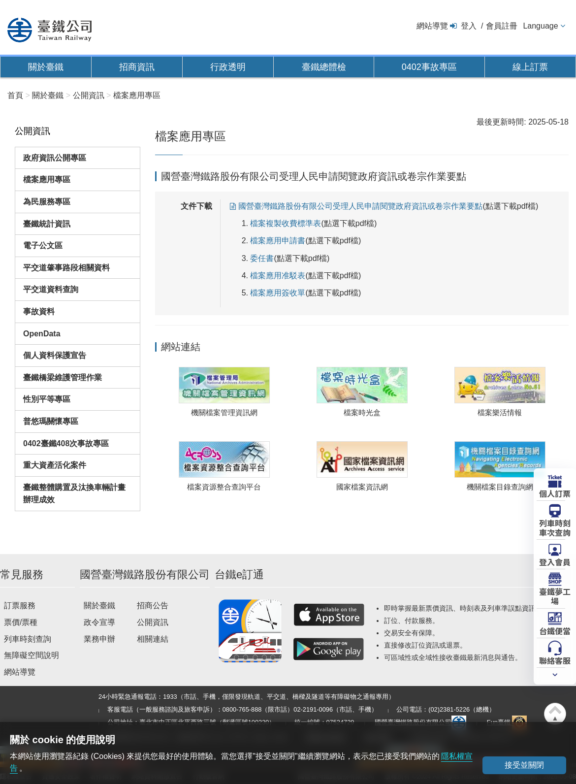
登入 (469, 26)
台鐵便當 (555, 630)
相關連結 (152, 639)
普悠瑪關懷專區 (50, 421)
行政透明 (228, 67)
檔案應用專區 (46, 179)
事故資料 (39, 311)
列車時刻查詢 (27, 639)
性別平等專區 (46, 399)
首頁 (15, 95)
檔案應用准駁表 (277, 275)
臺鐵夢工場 (555, 596)
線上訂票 (530, 67)
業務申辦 (99, 639)
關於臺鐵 (46, 67)
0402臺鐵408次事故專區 (66, 443)
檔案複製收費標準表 (285, 223)
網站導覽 (432, 26)
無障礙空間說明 (31, 655)
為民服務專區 (46, 201)
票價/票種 (20, 622)
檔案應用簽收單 (277, 293)
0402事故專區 (429, 67)
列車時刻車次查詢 (555, 527)
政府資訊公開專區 (54, 158)
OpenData (42, 333)
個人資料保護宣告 (54, 355)
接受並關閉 (524, 765)
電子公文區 (43, 245)
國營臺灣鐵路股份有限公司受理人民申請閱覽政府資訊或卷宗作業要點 (360, 206)
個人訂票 (555, 493)
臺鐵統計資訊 (46, 224)
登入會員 (555, 561)
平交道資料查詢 (50, 289)
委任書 (262, 258)
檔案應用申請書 (277, 240)
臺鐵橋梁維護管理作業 (62, 377)
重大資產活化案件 (54, 465)
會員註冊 (501, 26)
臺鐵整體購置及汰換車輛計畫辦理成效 (74, 493)
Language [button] (540, 26)
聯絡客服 (555, 659)
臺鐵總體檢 (324, 67)
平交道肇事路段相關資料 (66, 267)
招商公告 (152, 605)
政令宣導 (99, 622)
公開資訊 (152, 622)
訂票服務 (19, 605)
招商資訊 (137, 67)
